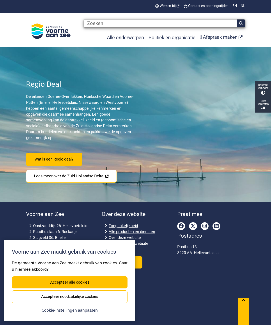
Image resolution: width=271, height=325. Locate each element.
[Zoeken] (160, 23)
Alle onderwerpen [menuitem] (125, 37)
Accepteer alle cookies (69, 282)
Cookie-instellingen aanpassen (70, 310)
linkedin (216, 226)
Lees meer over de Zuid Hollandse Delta (71, 176)
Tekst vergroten (263, 104)
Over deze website (125, 237)
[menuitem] (221, 37)
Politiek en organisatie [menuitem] (172, 37)
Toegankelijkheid (123, 225)
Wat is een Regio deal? (54, 159)
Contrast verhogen (263, 89)
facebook (181, 226)
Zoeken (241, 23)
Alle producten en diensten (132, 231)
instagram (205, 226)
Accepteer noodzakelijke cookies (69, 296)
